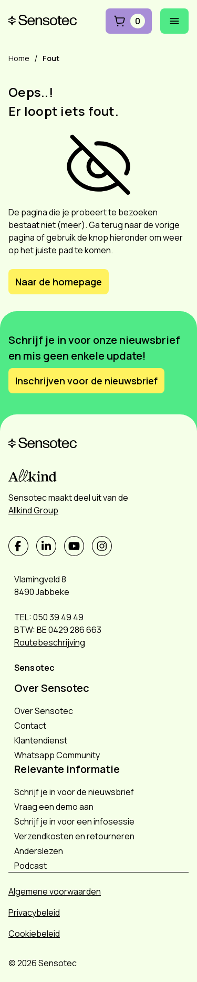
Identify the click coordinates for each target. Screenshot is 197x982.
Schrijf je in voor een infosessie (74, 821)
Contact (30, 725)
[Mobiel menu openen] (174, 21)
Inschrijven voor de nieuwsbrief (86, 380)
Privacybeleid (34, 912)
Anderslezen (38, 851)
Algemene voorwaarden (54, 891)
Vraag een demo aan (54, 806)
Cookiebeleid (34, 933)
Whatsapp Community (57, 755)
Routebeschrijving (49, 642)
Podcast (30, 865)
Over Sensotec (43, 711)
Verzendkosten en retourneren (74, 836)
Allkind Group (33, 510)
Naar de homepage (58, 281)
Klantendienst (40, 740)
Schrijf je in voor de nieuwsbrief (74, 792)
